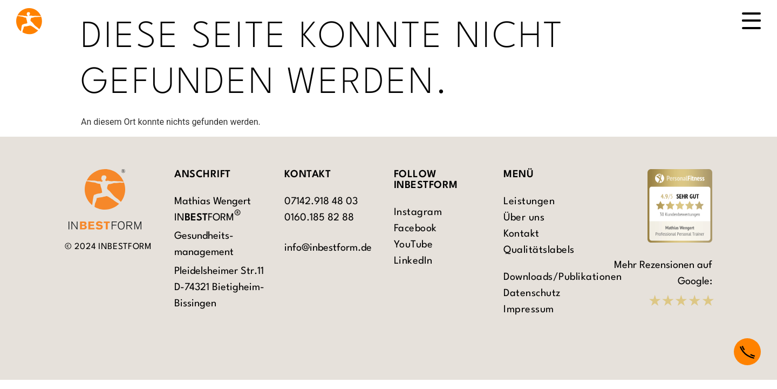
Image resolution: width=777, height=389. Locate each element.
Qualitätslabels (539, 250)
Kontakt (521, 234)
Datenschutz (532, 293)
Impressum (528, 309)
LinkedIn (413, 261)
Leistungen (529, 201)
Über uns (523, 218)
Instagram (418, 212)
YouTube (413, 245)
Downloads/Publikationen (552, 277)
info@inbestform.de (328, 248)
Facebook (415, 228)
